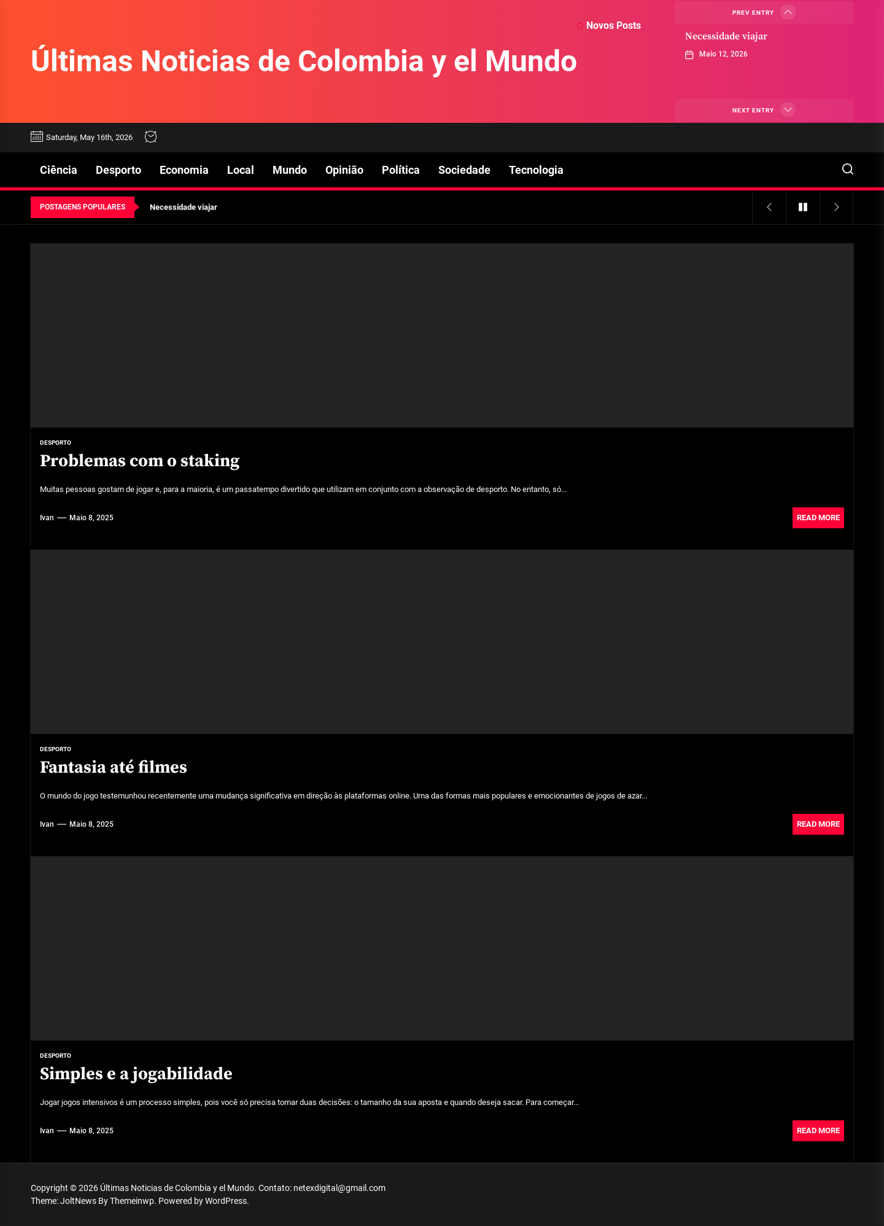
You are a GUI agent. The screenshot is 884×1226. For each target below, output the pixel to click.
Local (240, 169)
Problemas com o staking (139, 461)
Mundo (290, 169)
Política (401, 169)
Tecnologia (536, 169)
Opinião (344, 169)
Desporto (118, 169)
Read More (818, 517)
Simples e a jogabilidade (136, 1074)
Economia (184, 169)
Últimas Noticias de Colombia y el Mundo (304, 61)
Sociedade (464, 169)
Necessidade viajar (726, 36)
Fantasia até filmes (113, 767)
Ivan (47, 517)
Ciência (58, 169)
